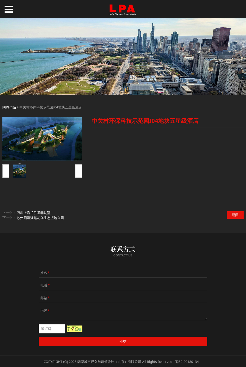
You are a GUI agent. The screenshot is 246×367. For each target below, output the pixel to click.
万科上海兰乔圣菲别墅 (33, 212)
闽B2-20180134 (187, 361)
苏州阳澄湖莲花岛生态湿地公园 (40, 217)
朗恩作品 (9, 107)
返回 (235, 215)
